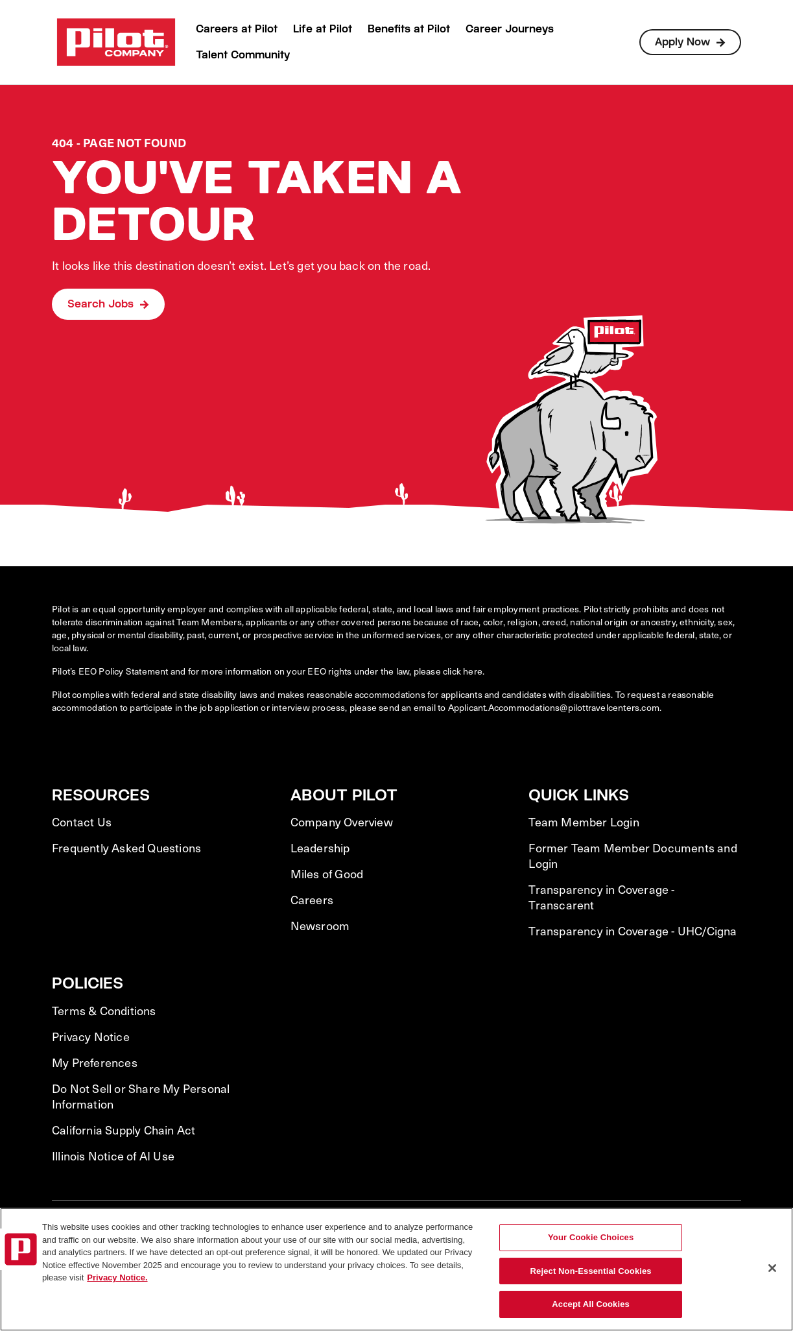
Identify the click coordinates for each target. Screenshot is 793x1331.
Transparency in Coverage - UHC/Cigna (632, 931)
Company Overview (341, 822)
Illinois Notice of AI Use (113, 1156)
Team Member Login (583, 822)
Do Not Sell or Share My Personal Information (141, 1096)
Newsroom (320, 925)
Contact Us (82, 822)
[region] (396, 1269)
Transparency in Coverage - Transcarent (601, 897)
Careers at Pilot (237, 29)
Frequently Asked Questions (126, 848)
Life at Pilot (322, 29)
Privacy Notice (91, 1036)
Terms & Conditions (104, 1010)
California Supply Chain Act (123, 1130)
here (472, 671)
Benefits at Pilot (409, 29)
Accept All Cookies (591, 1304)
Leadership (320, 848)
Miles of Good (327, 873)
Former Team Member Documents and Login (632, 855)
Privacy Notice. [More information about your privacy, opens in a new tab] (117, 1277)
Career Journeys (510, 29)
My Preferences (94, 1062)
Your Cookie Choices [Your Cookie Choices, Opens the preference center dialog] (590, 1237)
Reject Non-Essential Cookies (591, 1271)
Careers (311, 899)
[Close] (772, 1268)
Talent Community (243, 55)
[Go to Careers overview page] (116, 42)
